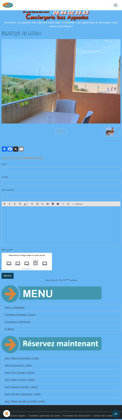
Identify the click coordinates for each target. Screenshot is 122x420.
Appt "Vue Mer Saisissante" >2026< (23, 394)
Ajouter (8, 276)
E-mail (4, 177)
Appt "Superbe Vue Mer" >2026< (21, 387)
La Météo (9, 329)
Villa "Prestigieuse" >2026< (18, 365)
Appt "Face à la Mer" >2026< (20, 372)
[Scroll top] (116, 414)
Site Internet (8, 190)
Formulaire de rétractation (76, 415)
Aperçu (77, 204)
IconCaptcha (26, 269)
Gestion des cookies (103, 415)
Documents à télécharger (18, 321)
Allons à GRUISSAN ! (15, 307)
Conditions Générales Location (20, 314)
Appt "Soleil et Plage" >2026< (20, 379)
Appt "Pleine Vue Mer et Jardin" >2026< (25, 401)
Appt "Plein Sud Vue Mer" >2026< (22, 358)
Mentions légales (16, 415)
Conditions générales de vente (44, 415)
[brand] (8, 5)
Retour (60, 131)
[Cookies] (6, 413)
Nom (4, 164)
